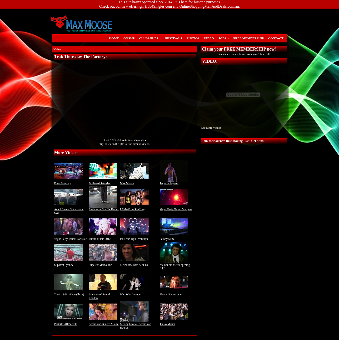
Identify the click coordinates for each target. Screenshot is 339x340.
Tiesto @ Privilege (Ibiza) (69, 293)
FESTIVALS (174, 38)
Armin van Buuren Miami (104, 323)
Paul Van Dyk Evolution (134, 238)
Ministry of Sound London (103, 295)
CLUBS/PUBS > (150, 38)
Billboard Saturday (103, 182)
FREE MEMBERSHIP (248, 38)
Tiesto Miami (174, 323)
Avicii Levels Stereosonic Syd (69, 210)
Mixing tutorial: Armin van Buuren (135, 324)
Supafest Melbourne (103, 264)
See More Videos (211, 127)
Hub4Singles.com (158, 6)
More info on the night (131, 140)
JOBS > (223, 38)
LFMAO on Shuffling (134, 208)
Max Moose (134, 182)
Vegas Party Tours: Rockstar (70, 238)
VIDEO (208, 38)
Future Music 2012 (103, 238)
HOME (114, 38)
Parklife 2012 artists (68, 323)
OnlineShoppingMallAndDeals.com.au (209, 6)
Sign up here (224, 53)
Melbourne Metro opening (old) (175, 265)
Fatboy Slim (174, 238)
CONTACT (276, 38)
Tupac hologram (174, 182)
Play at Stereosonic (174, 293)
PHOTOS (193, 38)
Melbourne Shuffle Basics (104, 208)
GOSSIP (129, 38)
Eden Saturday (68, 182)
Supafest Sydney (68, 264)
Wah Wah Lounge (134, 293)
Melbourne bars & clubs (134, 264)
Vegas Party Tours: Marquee (176, 208)
